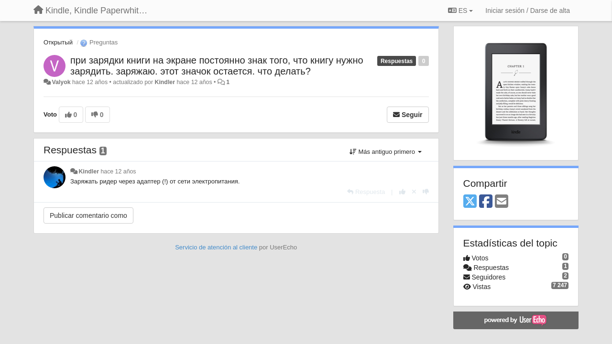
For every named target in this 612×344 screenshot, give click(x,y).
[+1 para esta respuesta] (402, 191)
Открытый (58, 42)
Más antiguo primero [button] (386, 151)
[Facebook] (485, 202)
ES (460, 10)
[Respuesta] (366, 191)
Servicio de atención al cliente (217, 247)
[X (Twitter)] (470, 202)
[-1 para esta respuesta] (426, 191)
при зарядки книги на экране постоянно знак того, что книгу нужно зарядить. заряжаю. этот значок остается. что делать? (216, 65)
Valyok (61, 82)
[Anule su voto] (414, 191)
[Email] (501, 202)
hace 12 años (118, 171)
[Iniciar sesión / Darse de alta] (527, 10)
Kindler (164, 82)
